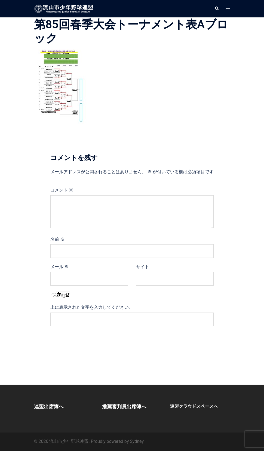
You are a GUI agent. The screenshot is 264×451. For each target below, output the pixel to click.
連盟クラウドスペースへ (194, 406)
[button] (216, 9)
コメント (61, 190)
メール (59, 266)
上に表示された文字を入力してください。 (91, 307)
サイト (142, 266)
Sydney (137, 441)
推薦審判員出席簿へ (124, 406)
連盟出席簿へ (48, 406)
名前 (57, 239)
